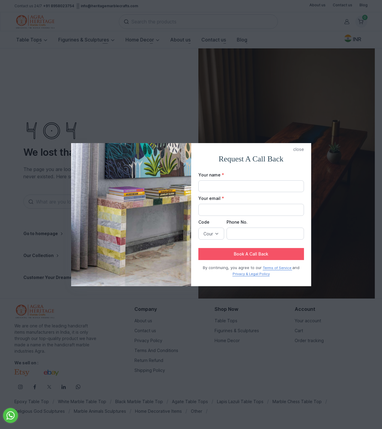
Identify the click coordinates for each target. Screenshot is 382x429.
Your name (211, 174)
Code (203, 222)
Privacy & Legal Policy (251, 274)
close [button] (298, 149)
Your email (211, 198)
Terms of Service (277, 268)
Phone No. (237, 222)
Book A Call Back (251, 253)
